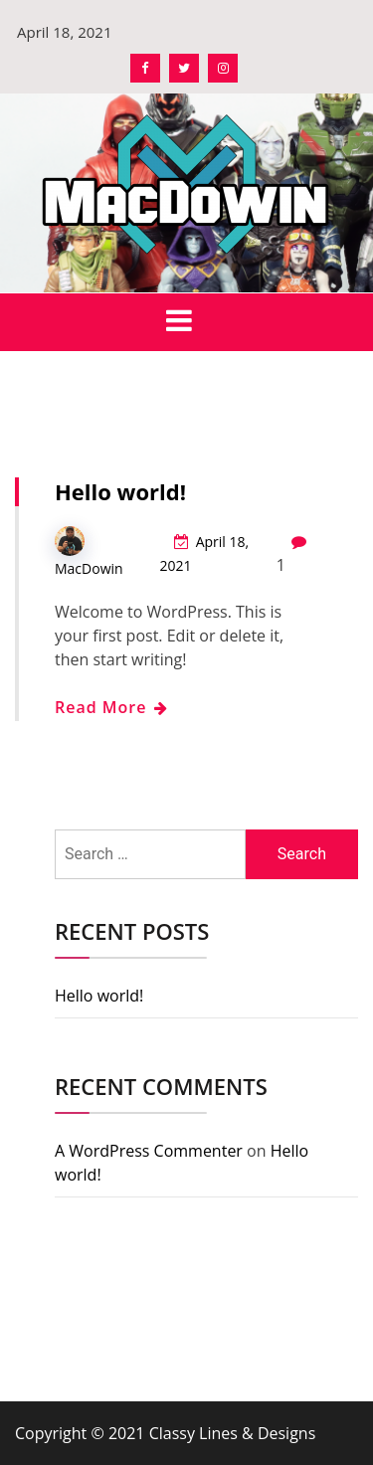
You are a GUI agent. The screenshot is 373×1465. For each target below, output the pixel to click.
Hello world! (120, 491)
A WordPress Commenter (149, 1151)
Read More (110, 707)
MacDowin (89, 568)
